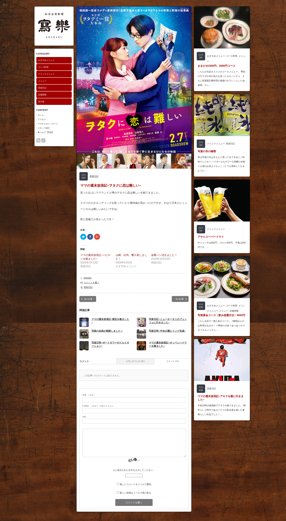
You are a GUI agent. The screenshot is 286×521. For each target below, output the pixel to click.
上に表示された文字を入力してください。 (134, 470)
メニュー (42, 81)
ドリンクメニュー (46, 74)
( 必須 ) (88, 395)
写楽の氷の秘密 (207, 151)
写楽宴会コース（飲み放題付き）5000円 (221, 315)
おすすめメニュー (46, 60)
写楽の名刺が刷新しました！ (107, 331)
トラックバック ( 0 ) (135, 361)
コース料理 (43, 67)
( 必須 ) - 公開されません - (98, 406)
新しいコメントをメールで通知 (135, 484)
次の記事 (180, 299)
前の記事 (88, 299)
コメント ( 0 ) (172, 361)
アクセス (42, 119)
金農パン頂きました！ (164, 255)
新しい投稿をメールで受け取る (135, 493)
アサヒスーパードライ (211, 236)
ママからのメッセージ (48, 124)
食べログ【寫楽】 (46, 132)
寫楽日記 (42, 88)
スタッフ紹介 (44, 128)
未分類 (41, 101)
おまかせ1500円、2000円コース (216, 65)
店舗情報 (42, 95)
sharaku (88, 278)
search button (43, 140)
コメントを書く (91, 282)
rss (38, 140)
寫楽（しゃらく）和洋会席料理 (49, 151)
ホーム (41, 115)
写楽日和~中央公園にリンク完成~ (167, 331)
